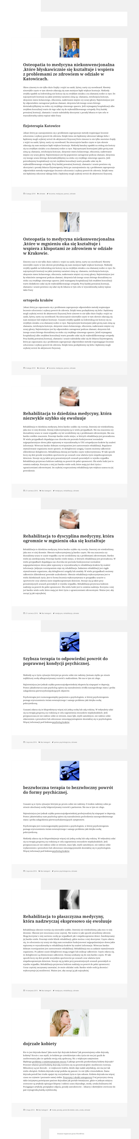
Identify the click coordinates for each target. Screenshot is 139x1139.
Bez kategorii (46, 491)
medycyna (59, 194)
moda (54, 1110)
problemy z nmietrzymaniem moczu (49, 1061)
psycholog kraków (61, 722)
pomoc (66, 194)
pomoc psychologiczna (62, 742)
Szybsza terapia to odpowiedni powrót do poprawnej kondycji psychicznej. (65, 661)
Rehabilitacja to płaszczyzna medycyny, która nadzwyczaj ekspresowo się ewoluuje (67, 919)
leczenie (52, 194)
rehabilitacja (67, 491)
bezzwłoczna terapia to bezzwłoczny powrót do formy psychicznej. (68, 790)
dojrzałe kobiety (40, 1043)
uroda (81, 1110)
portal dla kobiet (68, 1110)
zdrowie (42, 194)
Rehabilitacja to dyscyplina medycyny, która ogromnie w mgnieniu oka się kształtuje (68, 538)
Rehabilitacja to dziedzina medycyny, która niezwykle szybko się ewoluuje (67, 416)
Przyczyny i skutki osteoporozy (77, 1077)
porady (59, 1110)
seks (77, 1110)
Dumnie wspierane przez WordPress (70, 1134)
